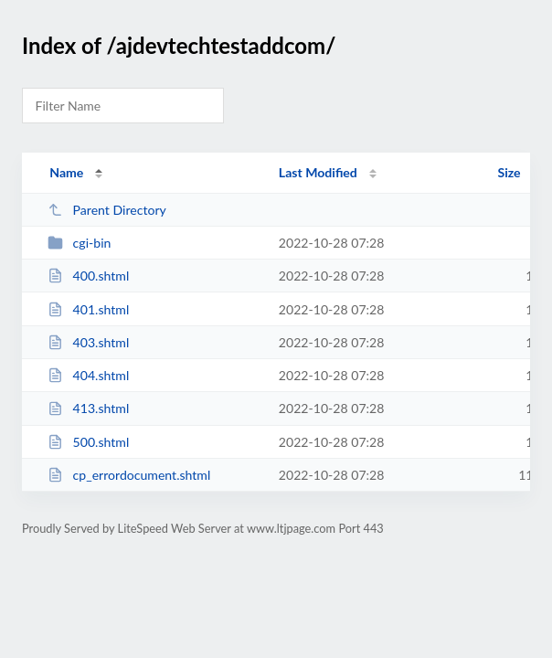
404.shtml (88, 375)
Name (66, 172)
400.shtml (88, 275)
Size (509, 172)
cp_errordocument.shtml (129, 475)
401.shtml (88, 309)
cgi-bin (79, 242)
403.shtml (88, 342)
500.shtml (88, 442)
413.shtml (88, 408)
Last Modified (318, 172)
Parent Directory (107, 210)
